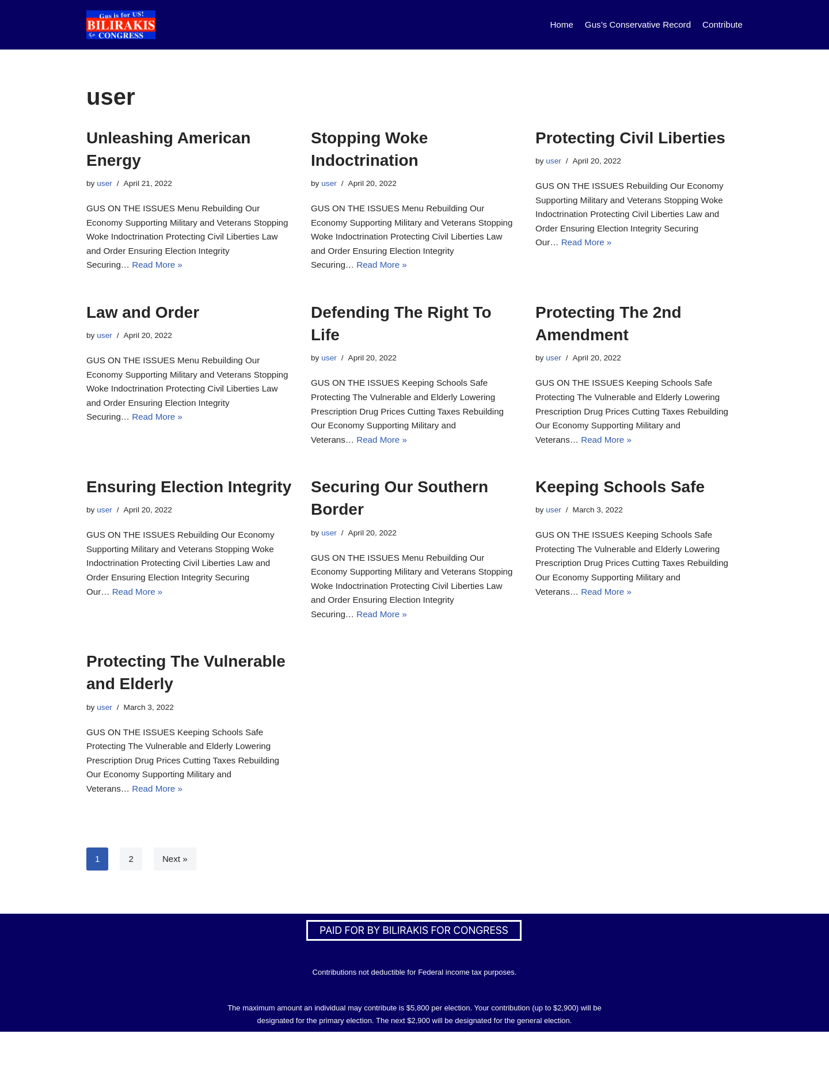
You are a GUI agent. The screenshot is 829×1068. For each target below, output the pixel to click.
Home (553, 24)
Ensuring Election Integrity (188, 505)
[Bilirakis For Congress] (120, 24)
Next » (176, 895)
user (105, 184)
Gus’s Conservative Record (633, 24)
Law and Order (142, 321)
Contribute (721, 24)
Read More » (196, 274)
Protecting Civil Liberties (630, 138)
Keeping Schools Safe (620, 505)
